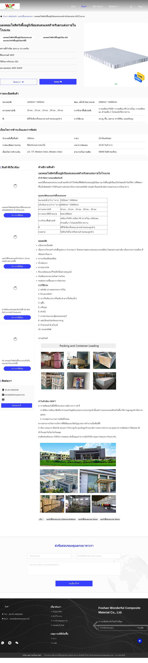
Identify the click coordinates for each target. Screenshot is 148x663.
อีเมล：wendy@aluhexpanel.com (15, 619)
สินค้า (84, 6)
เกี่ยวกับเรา (98, 6)
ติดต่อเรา (113, 6)
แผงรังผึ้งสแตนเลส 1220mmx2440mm (61, 519)
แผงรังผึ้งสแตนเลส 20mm (88, 519)
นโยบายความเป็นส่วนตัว (32, 655)
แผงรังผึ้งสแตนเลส (25, 16)
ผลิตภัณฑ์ (12, 16)
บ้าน (73, 6)
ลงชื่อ (140, 628)
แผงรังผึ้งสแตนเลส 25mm (110, 519)
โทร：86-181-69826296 (12, 614)
